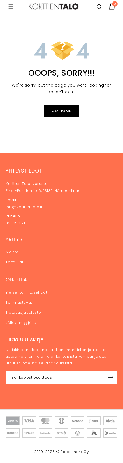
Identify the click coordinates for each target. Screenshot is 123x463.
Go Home (61, 110)
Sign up (110, 377)
